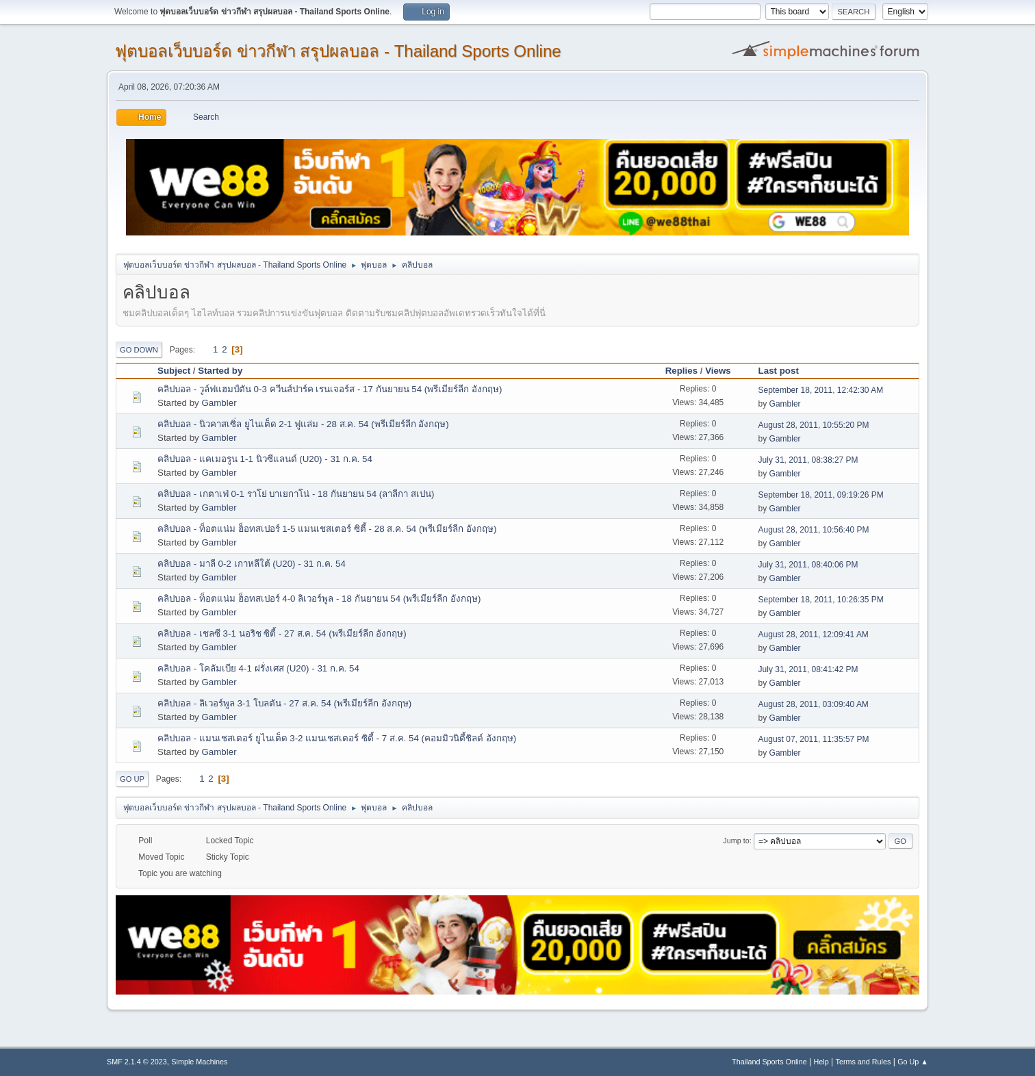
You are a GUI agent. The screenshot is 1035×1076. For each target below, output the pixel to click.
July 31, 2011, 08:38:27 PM (808, 460)
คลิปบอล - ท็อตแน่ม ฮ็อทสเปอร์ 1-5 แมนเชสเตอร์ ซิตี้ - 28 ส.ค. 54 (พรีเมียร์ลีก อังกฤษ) (327, 529)
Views (718, 371)
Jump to (736, 840)
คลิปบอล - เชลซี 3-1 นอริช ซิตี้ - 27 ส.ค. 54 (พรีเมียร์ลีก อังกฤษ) (282, 633)
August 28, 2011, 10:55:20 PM (813, 425)
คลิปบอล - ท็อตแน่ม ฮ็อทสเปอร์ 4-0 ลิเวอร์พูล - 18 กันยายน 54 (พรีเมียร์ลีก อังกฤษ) (319, 598)
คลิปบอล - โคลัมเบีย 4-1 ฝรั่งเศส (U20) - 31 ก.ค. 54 (258, 668)
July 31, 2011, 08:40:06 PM (808, 564)
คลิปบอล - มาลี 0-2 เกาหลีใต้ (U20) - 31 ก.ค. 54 (251, 564)
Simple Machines (199, 1062)
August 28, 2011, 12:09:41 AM (813, 634)
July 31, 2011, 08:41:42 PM (808, 669)
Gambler (218, 403)
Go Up (132, 779)
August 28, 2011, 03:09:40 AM (813, 704)
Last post (778, 371)
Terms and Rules (863, 1062)
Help (821, 1062)
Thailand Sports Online (769, 1062)
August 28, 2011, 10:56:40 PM (813, 530)
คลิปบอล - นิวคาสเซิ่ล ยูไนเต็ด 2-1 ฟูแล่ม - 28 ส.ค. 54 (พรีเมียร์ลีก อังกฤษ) (303, 424)
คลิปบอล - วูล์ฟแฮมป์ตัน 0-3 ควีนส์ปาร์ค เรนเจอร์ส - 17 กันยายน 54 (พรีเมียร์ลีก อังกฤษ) (329, 389)
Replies (681, 371)
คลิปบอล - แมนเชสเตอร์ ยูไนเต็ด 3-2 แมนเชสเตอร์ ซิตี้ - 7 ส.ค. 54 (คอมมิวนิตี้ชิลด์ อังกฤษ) (336, 738)
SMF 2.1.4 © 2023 (137, 1062)
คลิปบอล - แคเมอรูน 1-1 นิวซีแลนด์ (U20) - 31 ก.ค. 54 (264, 459)
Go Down (139, 350)
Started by (226, 371)
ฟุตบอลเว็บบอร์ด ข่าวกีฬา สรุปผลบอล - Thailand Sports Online (338, 51)
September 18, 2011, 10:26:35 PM (821, 599)
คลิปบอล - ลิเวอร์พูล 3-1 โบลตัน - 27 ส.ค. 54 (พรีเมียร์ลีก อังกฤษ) (284, 703)
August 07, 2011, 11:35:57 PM (813, 739)
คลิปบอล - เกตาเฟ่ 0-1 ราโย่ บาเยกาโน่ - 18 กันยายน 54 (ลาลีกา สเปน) (295, 494)
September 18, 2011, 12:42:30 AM (821, 390)
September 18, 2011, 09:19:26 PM (821, 495)
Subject (173, 371)
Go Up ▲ (912, 1062)
